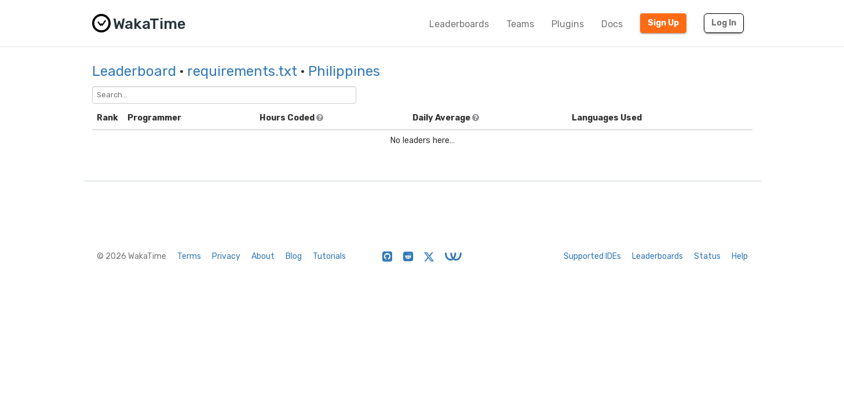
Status (707, 256)
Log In (723, 23)
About (263, 256)
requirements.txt (242, 71)
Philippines (344, 71)
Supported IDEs (592, 256)
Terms (189, 256)
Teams (520, 24)
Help (740, 256)
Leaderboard (134, 71)
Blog (294, 256)
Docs (612, 24)
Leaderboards (459, 24)
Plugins (567, 24)
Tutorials (329, 256)
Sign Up (663, 23)
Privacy (226, 256)
